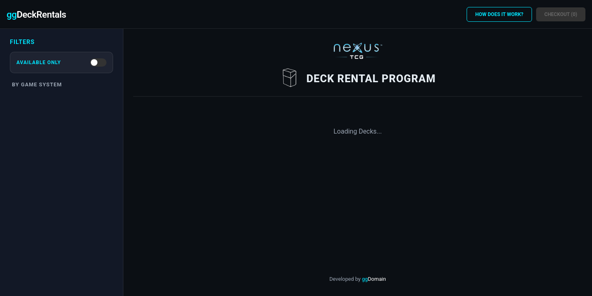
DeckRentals (36, 14)
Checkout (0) (560, 14)
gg (374, 279)
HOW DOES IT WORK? (499, 14)
